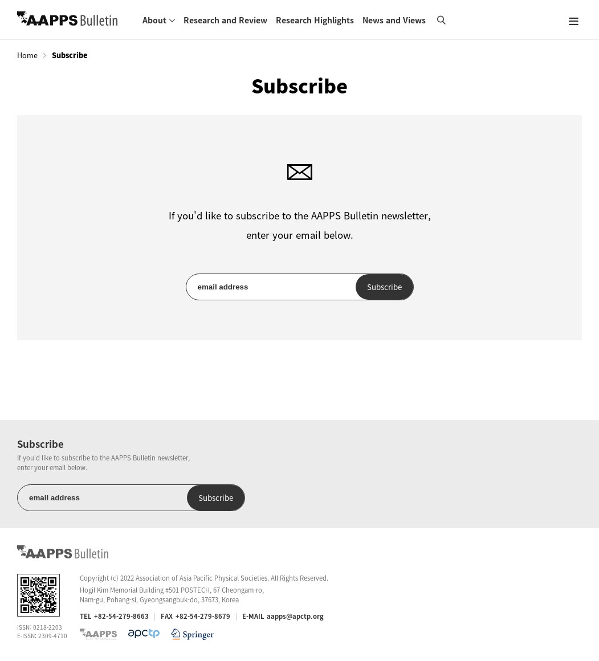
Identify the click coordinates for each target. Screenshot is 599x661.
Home (27, 55)
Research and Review (225, 20)
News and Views (394, 20)
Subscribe (384, 286)
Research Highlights (315, 20)
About (154, 20)
